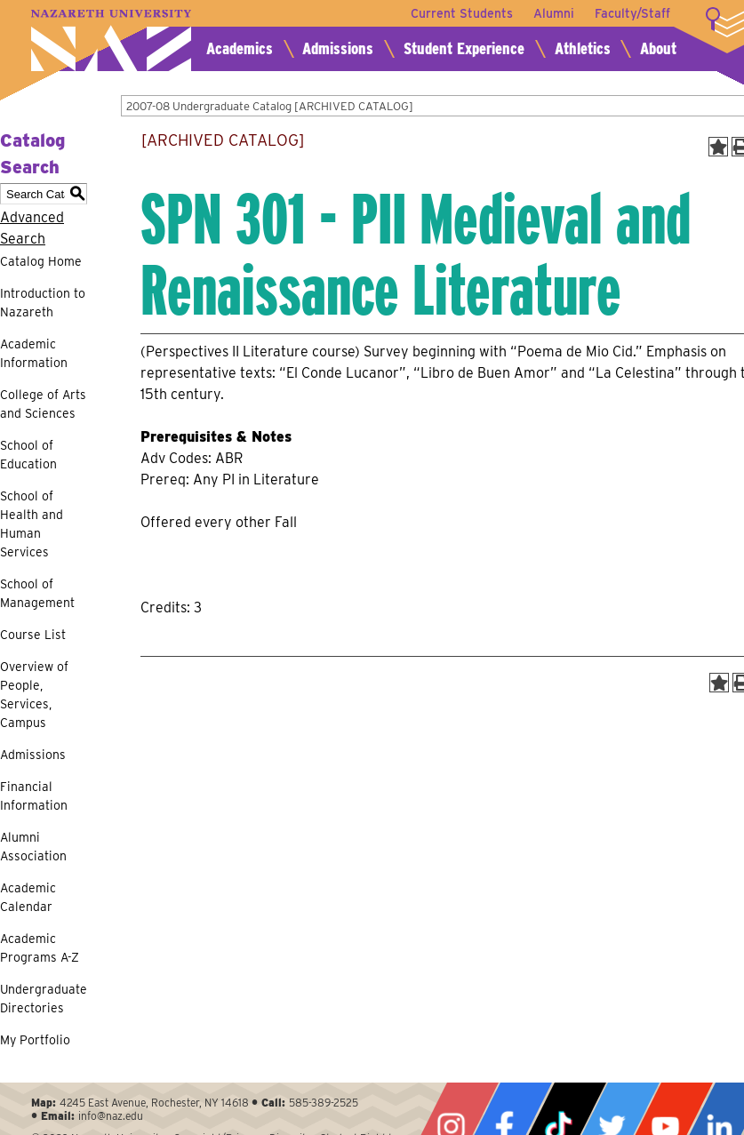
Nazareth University (111, 40)
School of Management (37, 593)
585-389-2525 (323, 1102)
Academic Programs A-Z (39, 947)
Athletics (583, 48)
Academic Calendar (28, 897)
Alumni (552, 13)
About (658, 48)
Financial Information (34, 795)
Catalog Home (41, 261)
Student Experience (464, 48)
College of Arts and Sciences (43, 404)
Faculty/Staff (632, 13)
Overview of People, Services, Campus (34, 694)
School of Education (28, 454)
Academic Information (34, 353)
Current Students (460, 13)
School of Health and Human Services (31, 524)
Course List (33, 634)
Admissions (337, 48)
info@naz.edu (110, 1116)
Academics (239, 48)
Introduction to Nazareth (42, 302)
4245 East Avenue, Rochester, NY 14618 (154, 1102)
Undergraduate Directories (43, 998)
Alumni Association (33, 846)
